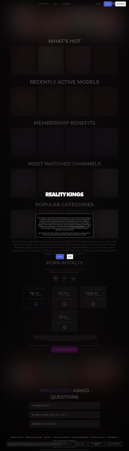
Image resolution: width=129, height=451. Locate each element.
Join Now (120, 4)
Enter (60, 257)
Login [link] (107, 4)
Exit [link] (69, 257)
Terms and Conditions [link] (77, 226)
